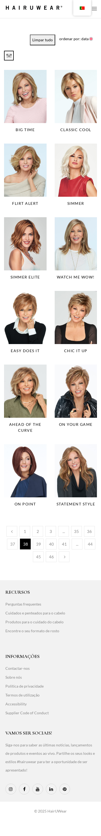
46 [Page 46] (51, 556)
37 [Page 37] (12, 544)
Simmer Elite (25, 277)
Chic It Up (76, 350)
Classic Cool (75, 129)
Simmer (75, 203)
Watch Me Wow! (76, 277)
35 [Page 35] (76, 531)
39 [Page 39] (38, 544)
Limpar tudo (42, 40)
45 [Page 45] (38, 556)
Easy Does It (25, 350)
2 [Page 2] (38, 531)
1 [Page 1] (25, 531)
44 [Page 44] (90, 544)
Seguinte (64, 556)
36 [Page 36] (89, 531)
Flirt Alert (25, 203)
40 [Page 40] (51, 544)
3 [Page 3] (51, 531)
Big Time (25, 129)
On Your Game (76, 424)
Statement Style (76, 504)
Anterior (11, 531)
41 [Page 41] (64, 544)
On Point (25, 504)
